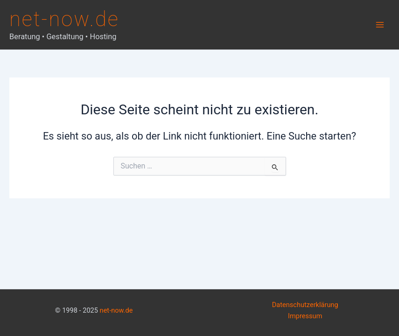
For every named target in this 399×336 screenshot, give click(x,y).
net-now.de (64, 19)
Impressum (305, 316)
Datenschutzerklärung (305, 305)
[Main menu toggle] (380, 25)
